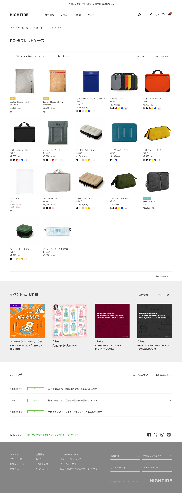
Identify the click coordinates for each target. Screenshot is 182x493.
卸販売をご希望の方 (152, 455)
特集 (78, 14)
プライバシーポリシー (70, 463)
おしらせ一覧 (162, 375)
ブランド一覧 (16, 459)
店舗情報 (143, 294)
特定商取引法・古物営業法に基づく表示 (79, 468)
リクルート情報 (118, 467)
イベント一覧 (162, 294)
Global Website (150, 467)
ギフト (91, 14)
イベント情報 (42, 463)
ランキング (15, 454)
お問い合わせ (42, 468)
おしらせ (40, 459)
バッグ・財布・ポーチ (38, 27)
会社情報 (115, 455)
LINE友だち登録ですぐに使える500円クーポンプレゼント (53, 434)
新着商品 (14, 468)
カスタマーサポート (69, 454)
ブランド (65, 14)
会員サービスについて (70, 459)
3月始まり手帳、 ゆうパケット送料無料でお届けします (91, 3)
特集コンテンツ (17, 463)
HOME (12, 27)
